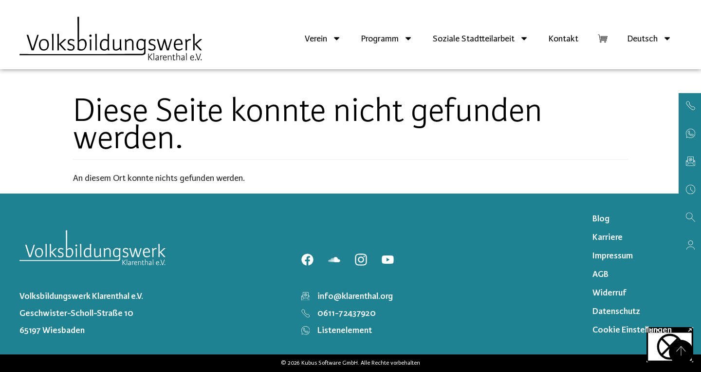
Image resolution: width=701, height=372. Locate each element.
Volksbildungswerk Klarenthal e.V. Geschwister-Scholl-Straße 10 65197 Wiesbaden (81, 313)
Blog (600, 218)
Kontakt (563, 38)
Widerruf (609, 292)
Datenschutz (616, 311)
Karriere (607, 237)
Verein (323, 38)
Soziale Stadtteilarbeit (481, 38)
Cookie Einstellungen (632, 329)
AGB (600, 274)
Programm (387, 38)
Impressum (612, 255)
